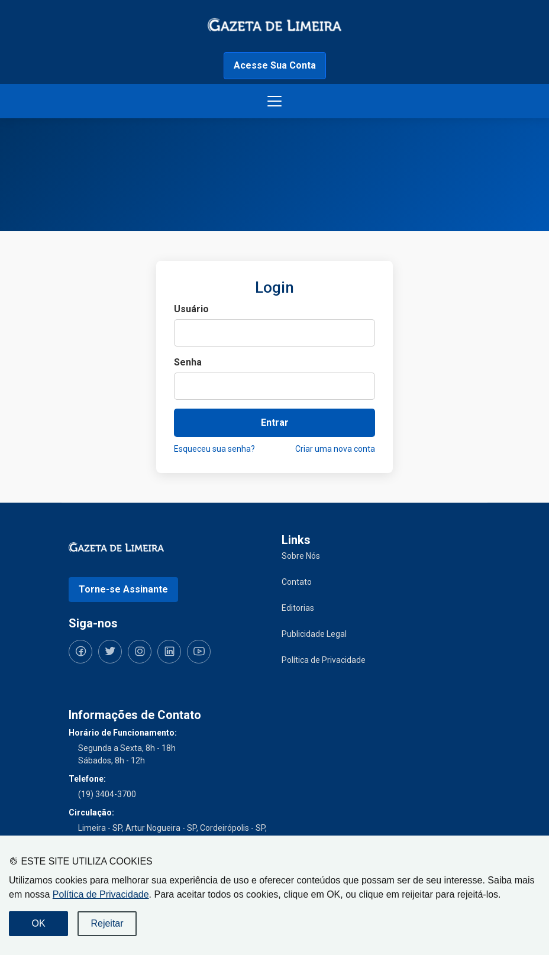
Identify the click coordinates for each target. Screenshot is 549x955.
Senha (188, 362)
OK (38, 923)
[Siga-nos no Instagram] (139, 651)
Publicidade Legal (314, 634)
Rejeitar (107, 923)
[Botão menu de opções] (274, 101)
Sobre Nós (301, 556)
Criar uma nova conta (335, 449)
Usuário (191, 309)
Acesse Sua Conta (275, 65)
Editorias (298, 608)
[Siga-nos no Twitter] (110, 651)
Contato (297, 582)
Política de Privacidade (101, 894)
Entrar (275, 422)
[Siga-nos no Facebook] (80, 651)
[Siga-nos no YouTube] (199, 651)
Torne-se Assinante (123, 589)
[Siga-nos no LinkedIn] (169, 651)
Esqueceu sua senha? (214, 449)
